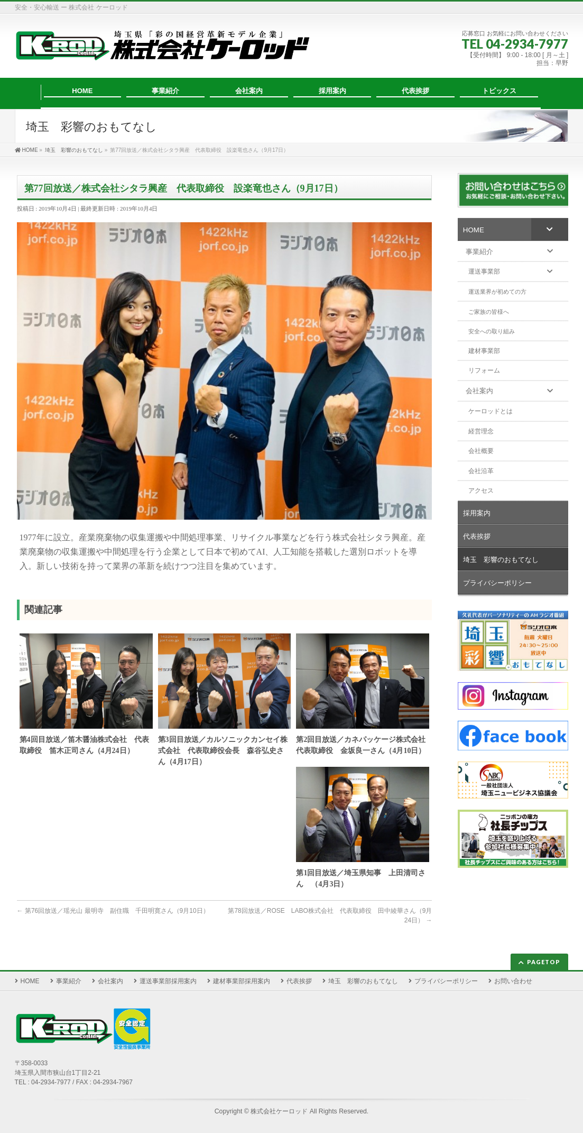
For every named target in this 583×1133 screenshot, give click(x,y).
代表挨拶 (299, 981)
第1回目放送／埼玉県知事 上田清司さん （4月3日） (360, 878)
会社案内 (110, 981)
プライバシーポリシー (446, 981)
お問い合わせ (513, 981)
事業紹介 (68, 981)
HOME (30, 981)
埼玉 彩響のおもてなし (363, 981)
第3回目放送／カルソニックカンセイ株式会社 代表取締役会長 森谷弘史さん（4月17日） (223, 751)
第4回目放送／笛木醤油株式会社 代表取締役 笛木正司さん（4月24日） (84, 745)
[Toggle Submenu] (549, 229)
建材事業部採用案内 (241, 981)
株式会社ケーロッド (279, 1111)
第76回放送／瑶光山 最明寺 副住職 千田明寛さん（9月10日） (113, 910)
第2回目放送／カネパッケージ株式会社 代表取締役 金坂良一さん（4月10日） (362, 745)
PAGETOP (543, 961)
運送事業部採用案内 (168, 981)
